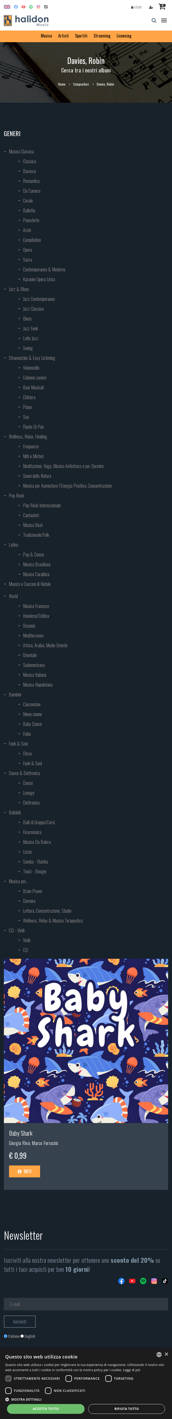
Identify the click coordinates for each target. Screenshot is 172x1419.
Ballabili (15, 812)
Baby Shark (20, 1133)
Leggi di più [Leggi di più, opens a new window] (131, 1370)
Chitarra (29, 397)
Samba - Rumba (35, 861)
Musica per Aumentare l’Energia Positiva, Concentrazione (67, 485)
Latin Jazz (30, 338)
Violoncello (31, 367)
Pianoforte (31, 220)
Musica (46, 36)
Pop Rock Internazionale (42, 505)
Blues (27, 318)
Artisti (63, 36)
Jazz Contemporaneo (39, 298)
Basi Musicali (33, 387)
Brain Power (32, 891)
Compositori (81, 84)
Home (61, 84)
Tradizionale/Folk (36, 534)
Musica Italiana (34, 674)
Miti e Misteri (33, 456)
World (13, 596)
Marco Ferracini (45, 1143)
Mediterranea (33, 635)
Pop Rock (16, 495)
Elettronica (31, 802)
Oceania (29, 625)
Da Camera (31, 190)
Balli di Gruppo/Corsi (39, 822)
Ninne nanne (32, 714)
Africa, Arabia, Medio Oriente (45, 645)
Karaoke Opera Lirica (39, 279)
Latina (13, 544)
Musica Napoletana (38, 684)
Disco (27, 753)
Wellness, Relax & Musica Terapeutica (53, 920)
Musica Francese (36, 606)
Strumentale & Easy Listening (32, 357)
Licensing (124, 36)
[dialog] (86, 1383)
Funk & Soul (18, 743)
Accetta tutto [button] (46, 1409)
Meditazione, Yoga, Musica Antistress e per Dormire (63, 466)
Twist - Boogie (34, 871)
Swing (28, 348)
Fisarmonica (32, 832)
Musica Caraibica (36, 574)
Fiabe (27, 733)
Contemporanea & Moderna (44, 269)
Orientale (30, 655)
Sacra (27, 259)
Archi (27, 230)
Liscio (27, 851)
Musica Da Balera (37, 841)
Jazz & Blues (19, 289)
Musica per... (18, 881)
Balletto (29, 210)
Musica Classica (21, 151)
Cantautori (31, 515)
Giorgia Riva (19, 1143)
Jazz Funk (30, 328)
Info (25, 1171)
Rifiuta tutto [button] (126, 1409)
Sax (26, 416)
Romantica (31, 180)
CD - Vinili (17, 930)
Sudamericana (34, 665)
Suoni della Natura (37, 475)
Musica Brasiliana (36, 564)
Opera (27, 249)
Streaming (102, 36)
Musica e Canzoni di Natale (30, 584)
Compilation (32, 239)
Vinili (26, 940)
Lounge (28, 792)
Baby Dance (32, 723)
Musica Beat (33, 525)
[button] (86, 1399)
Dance (28, 782)
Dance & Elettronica (24, 773)
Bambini (15, 694)
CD (25, 950)
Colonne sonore (35, 377)
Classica (29, 161)
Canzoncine (32, 704)
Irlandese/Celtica (36, 615)
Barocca (29, 171)
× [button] (166, 1354)
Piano (27, 407)
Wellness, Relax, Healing (28, 436)
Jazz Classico (33, 308)
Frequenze (31, 446)
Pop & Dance (33, 554)
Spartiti (81, 36)
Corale (28, 200)
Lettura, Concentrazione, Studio (47, 910)
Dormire (29, 900)
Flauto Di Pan (33, 426)
